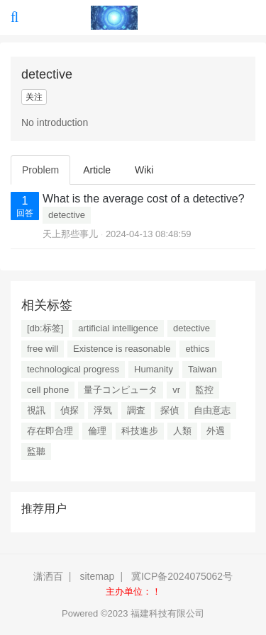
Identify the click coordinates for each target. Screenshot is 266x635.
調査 (136, 410)
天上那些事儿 (70, 234)
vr (176, 389)
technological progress (73, 369)
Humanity (153, 369)
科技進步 (139, 430)
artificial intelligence (118, 328)
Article (97, 170)
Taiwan (202, 369)
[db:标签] (45, 328)
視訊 (36, 410)
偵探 (69, 410)
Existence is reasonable (121, 348)
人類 (182, 430)
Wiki (144, 170)
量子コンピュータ (120, 389)
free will (42, 348)
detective (66, 215)
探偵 (169, 410)
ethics (197, 348)
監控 (204, 389)
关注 (34, 97)
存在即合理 (50, 430)
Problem (40, 170)
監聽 (36, 451)
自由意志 (212, 410)
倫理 (97, 430)
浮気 (103, 410)
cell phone (48, 389)
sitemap (96, 576)
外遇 (215, 430)
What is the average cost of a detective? (144, 199)
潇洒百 (48, 576)
